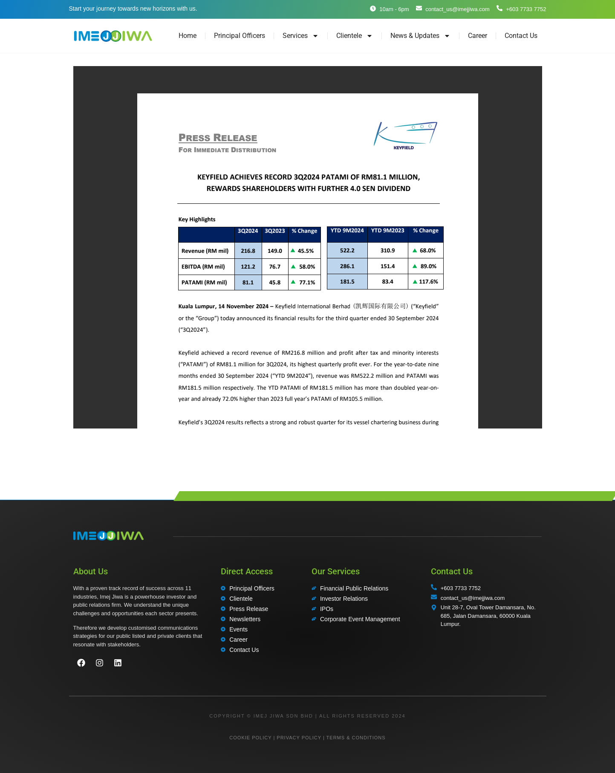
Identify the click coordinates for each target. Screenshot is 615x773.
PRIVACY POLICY (299, 737)
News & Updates (420, 35)
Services (301, 35)
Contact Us (521, 36)
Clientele (354, 35)
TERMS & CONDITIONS (356, 737)
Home (187, 36)
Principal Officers (239, 36)
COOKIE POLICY (250, 737)
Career (477, 36)
